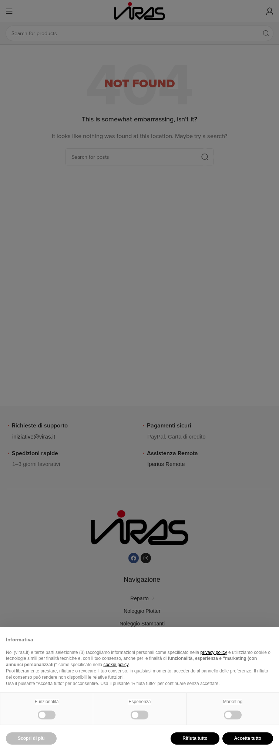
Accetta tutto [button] (247, 738)
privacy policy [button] (214, 652)
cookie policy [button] (115, 664)
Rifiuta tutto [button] (194, 738)
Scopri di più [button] (31, 738)
